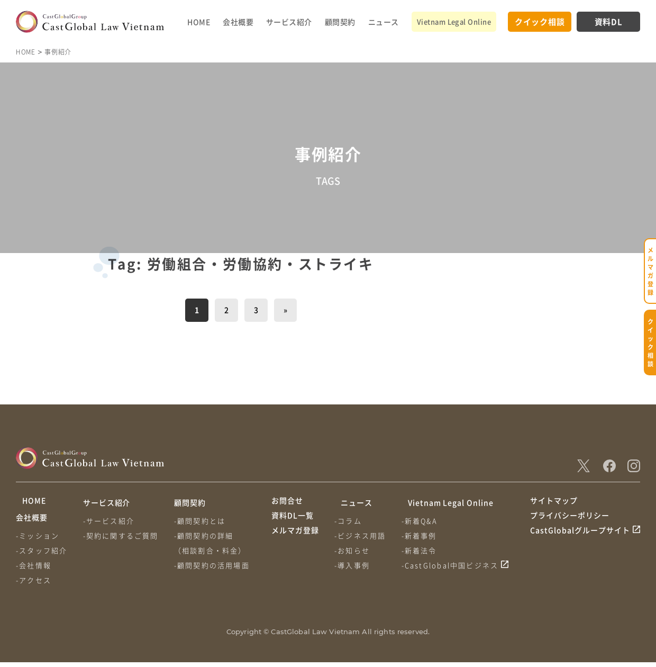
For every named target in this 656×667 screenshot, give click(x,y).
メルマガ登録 (295, 542)
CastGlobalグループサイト (580, 542)
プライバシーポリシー (569, 522)
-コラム (350, 521)
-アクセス (33, 585)
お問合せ (287, 502)
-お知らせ (354, 550)
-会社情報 (33, 570)
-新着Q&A (424, 521)
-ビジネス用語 (362, 535)
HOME (198, 21)
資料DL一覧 (292, 522)
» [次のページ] (285, 309)
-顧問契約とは (204, 521)
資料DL (609, 21)
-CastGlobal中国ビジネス (454, 565)
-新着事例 (423, 535)
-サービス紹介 (110, 521)
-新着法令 (423, 550)
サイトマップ (554, 502)
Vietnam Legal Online (454, 21)
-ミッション (37, 540)
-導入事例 (354, 565)
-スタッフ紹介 (41, 555)
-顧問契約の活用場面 (216, 565)
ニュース (383, 21)
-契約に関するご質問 (123, 535)
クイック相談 (540, 21)
